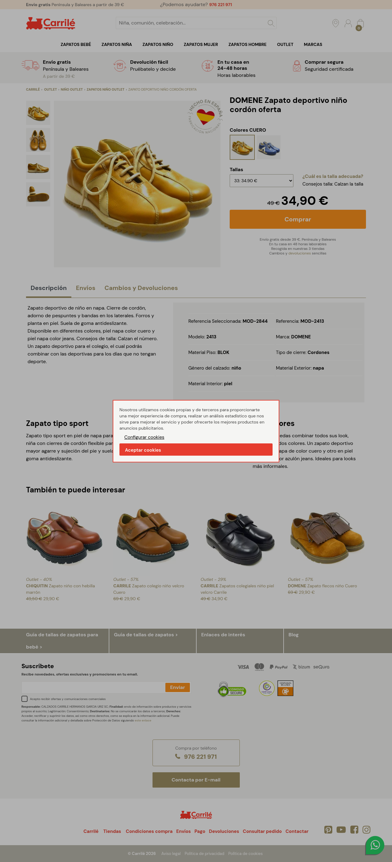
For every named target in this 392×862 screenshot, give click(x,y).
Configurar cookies (144, 437)
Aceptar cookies (143, 450)
